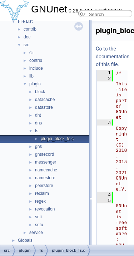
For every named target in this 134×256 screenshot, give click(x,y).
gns (38, 146)
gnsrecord (44, 154)
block (40, 91)
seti (38, 216)
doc (27, 36)
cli (31, 52)
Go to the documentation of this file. (112, 56)
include (36, 68)
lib (31, 76)
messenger (45, 162)
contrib (30, 29)
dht (38, 115)
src (26, 44)
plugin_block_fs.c (57, 138)
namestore (45, 177)
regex (40, 201)
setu (39, 224)
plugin (35, 83)
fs (36, 130)
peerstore (44, 185)
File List (25, 21)
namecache (46, 169)
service (36, 232)
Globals (25, 240)
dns (38, 123)
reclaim (42, 193)
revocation (45, 209)
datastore (44, 107)
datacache (45, 99)
